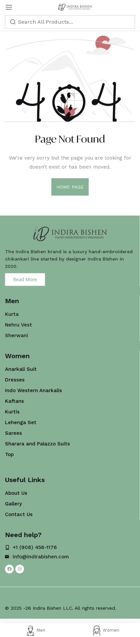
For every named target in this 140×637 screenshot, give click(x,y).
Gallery (13, 504)
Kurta (12, 314)
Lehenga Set (20, 422)
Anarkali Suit (21, 369)
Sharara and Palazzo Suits (37, 444)
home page (70, 187)
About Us (16, 493)
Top (9, 454)
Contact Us (19, 514)
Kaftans (14, 401)
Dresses (15, 380)
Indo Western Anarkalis (33, 390)
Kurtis (12, 412)
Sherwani (16, 335)
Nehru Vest (18, 325)
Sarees (13, 433)
